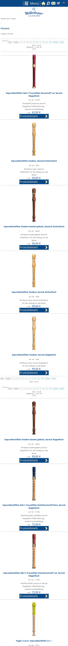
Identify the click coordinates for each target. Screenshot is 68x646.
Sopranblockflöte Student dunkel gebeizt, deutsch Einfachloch (34, 226)
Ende (61, 42)
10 (50, 42)
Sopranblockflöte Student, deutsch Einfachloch (34, 161)
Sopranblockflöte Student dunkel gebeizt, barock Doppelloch (34, 439)
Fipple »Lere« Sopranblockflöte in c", (34, 641)
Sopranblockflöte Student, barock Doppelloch (34, 355)
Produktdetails (29, 116)
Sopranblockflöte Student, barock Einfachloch (34, 292)
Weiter (56, 42)
